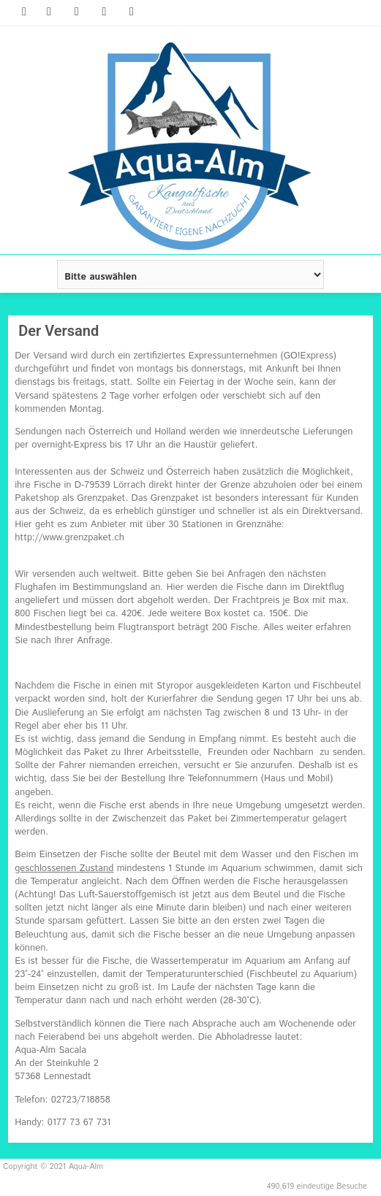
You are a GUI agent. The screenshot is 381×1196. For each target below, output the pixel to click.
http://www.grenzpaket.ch (69, 538)
